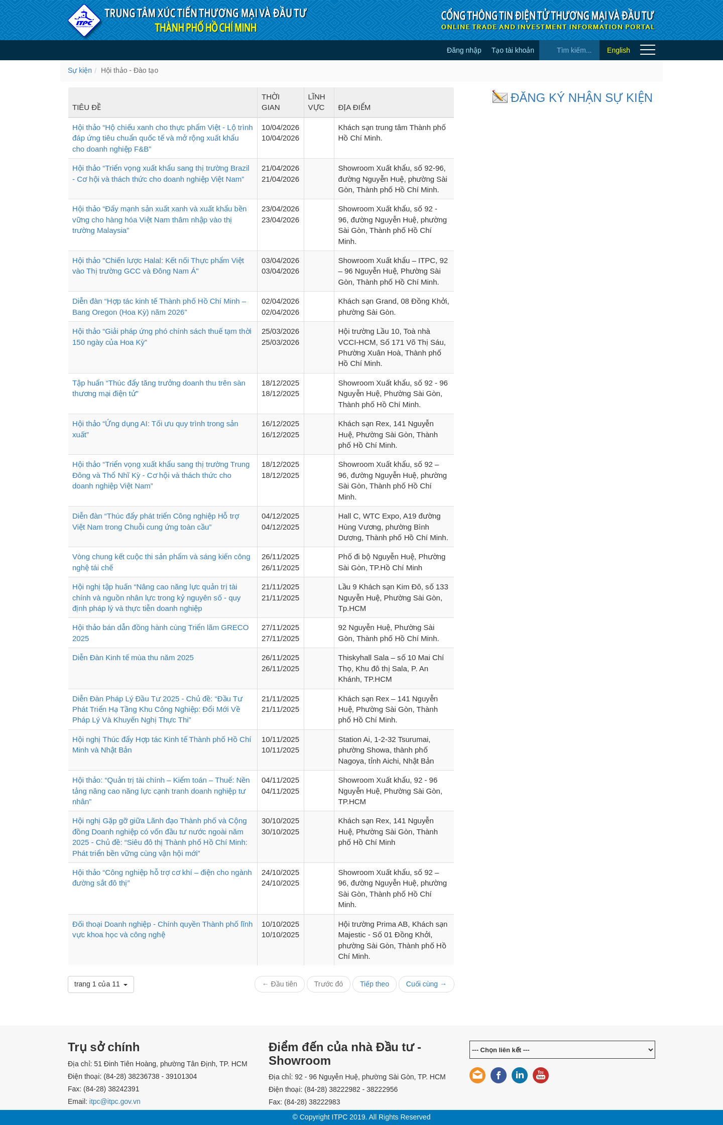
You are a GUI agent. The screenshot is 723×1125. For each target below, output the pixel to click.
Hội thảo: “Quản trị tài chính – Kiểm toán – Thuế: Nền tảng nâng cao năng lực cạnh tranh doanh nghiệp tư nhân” (161, 791)
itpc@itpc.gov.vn (115, 1101)
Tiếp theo (374, 984)
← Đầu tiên (279, 984)
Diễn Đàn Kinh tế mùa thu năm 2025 (133, 657)
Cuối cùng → (426, 984)
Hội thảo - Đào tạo (129, 70)
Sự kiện (80, 70)
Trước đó (328, 984)
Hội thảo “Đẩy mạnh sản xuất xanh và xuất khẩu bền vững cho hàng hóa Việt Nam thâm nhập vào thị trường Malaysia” (159, 219)
